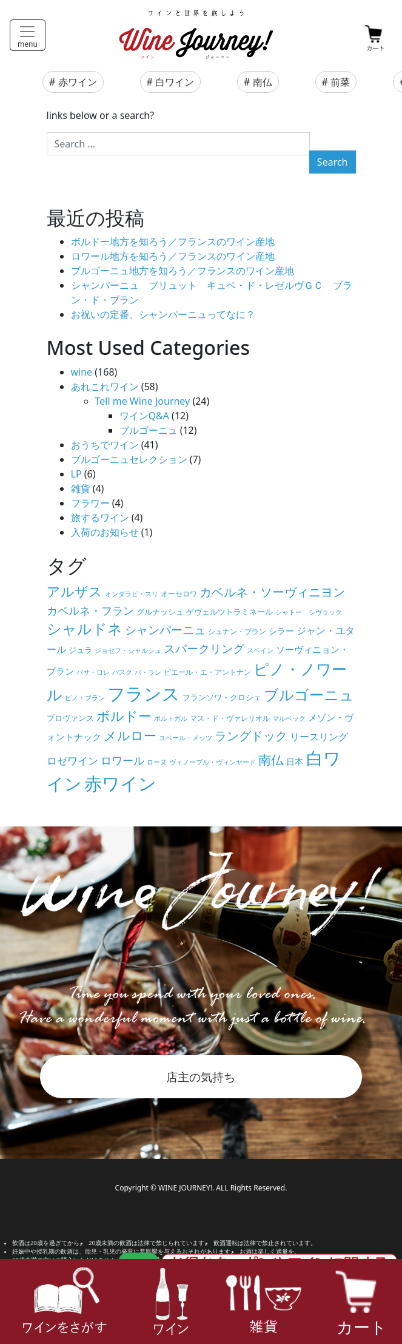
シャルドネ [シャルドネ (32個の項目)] (84, 628)
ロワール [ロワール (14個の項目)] (122, 760)
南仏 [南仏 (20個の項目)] (271, 759)
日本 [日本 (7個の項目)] (294, 761)
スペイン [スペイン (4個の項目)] (260, 650)
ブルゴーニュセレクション (129, 459)
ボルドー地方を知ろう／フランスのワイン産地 (173, 241)
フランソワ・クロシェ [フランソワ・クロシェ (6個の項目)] (222, 697)
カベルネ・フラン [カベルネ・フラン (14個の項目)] (90, 610)
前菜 (340, 82)
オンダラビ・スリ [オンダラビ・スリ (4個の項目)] (131, 594)
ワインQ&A (144, 415)
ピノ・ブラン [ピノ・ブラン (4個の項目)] (85, 698)
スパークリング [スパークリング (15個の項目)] (204, 648)
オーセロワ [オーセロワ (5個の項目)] (179, 593)
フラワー (90, 503)
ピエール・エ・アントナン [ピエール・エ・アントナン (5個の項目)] (207, 672)
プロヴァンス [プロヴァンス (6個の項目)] (70, 717)
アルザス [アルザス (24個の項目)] (74, 591)
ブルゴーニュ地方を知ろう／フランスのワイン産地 (182, 270)
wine (82, 372)
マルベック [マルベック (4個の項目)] (289, 718)
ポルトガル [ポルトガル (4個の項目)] (170, 718)
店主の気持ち (200, 1077)
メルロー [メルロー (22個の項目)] (130, 735)
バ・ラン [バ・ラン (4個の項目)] (148, 672)
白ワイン (174, 82)
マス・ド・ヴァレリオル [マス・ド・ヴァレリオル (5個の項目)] (230, 718)
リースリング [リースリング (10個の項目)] (319, 736)
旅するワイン (100, 517)
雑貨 (80, 488)
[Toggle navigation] (27, 35)
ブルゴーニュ (148, 430)
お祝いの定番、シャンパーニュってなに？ (163, 314)
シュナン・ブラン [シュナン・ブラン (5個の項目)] (237, 631)
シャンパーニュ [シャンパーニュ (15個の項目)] (165, 629)
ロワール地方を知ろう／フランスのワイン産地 (173, 256)
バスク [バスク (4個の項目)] (122, 672)
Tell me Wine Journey (142, 401)
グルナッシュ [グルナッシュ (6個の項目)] (160, 611)
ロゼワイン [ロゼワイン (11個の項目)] (72, 761)
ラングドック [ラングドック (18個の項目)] (251, 736)
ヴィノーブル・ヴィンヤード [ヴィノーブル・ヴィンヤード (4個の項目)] (212, 762)
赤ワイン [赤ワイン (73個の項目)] (120, 783)
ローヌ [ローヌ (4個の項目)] (157, 762)
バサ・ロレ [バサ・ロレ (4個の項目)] (93, 672)
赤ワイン (77, 82)
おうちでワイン (105, 444)
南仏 (262, 82)
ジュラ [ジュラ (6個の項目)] (80, 649)
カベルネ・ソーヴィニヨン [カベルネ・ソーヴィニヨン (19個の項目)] (272, 591)
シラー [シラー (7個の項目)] (281, 631)
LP (76, 474)
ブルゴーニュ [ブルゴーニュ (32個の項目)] (309, 694)
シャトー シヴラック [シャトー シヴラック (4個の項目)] (308, 612)
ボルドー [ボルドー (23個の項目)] (124, 715)
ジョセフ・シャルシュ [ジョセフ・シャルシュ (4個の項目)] (128, 650)
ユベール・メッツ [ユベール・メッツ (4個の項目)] (185, 738)
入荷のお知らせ (105, 532)
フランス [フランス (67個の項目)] (143, 693)
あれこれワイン (105, 386)
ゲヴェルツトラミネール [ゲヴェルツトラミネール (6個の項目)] (229, 611)
